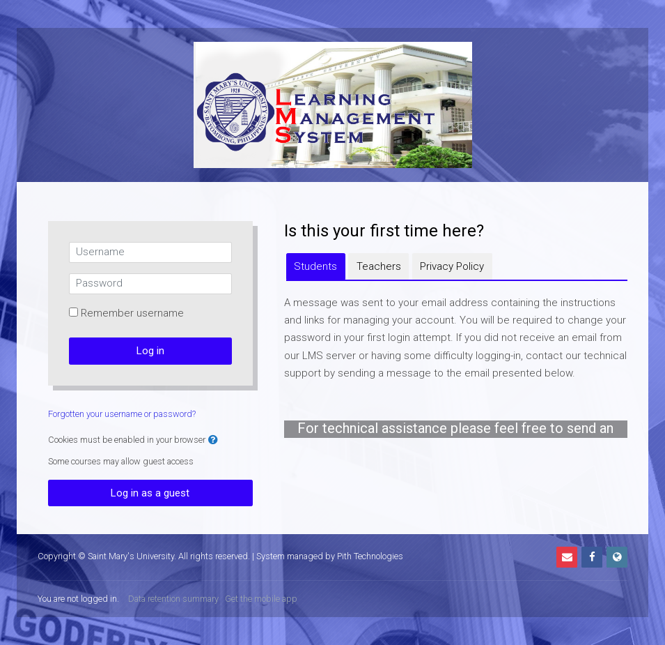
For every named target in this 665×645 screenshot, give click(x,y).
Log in (150, 350)
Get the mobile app (261, 598)
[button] (213, 440)
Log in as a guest (150, 493)
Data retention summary (173, 598)
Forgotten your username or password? (122, 414)
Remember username (132, 313)
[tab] (315, 266)
